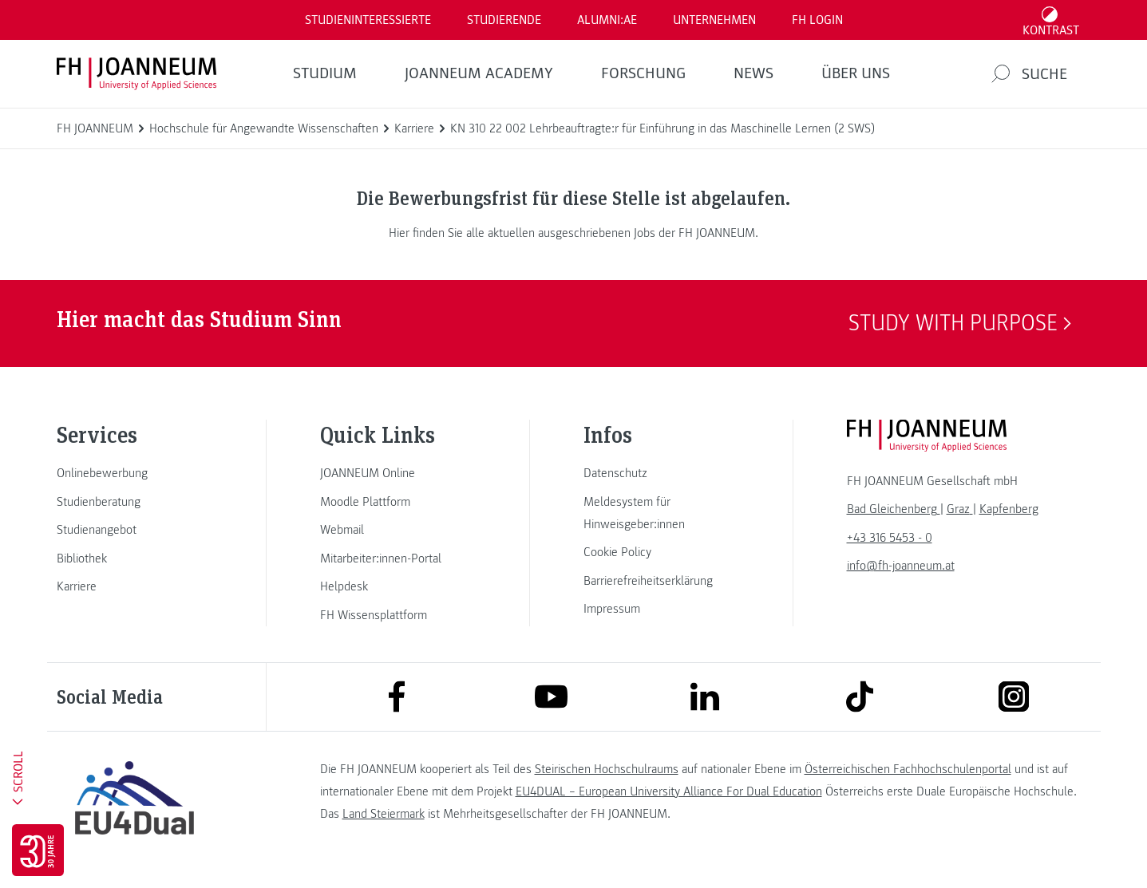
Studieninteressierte (368, 20)
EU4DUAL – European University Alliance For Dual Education (669, 791)
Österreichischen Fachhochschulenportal (908, 769)
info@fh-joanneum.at (901, 566)
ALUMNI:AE (607, 20)
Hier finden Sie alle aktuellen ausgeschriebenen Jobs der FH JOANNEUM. (573, 233)
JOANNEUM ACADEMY (479, 73)
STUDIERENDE (504, 20)
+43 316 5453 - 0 (889, 538)
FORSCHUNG (643, 73)
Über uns (855, 73)
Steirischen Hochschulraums (606, 769)
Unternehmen (714, 20)
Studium (325, 73)
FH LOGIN (817, 20)
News (753, 73)
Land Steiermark (383, 814)
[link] (135, 473)
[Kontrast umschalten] (1050, 20)
